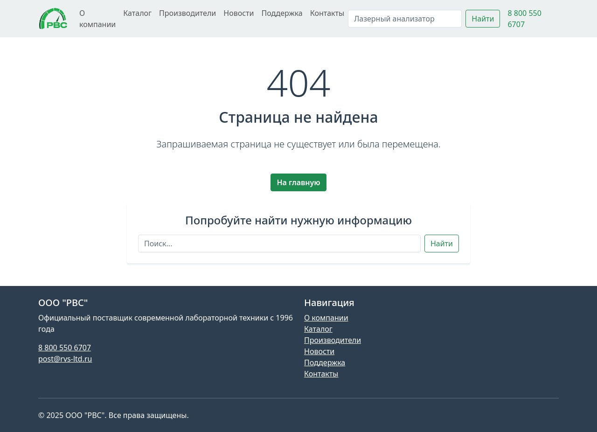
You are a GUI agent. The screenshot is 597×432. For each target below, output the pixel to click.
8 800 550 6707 (64, 347)
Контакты (327, 13)
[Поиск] (405, 19)
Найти (483, 19)
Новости (238, 13)
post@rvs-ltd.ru (65, 359)
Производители (187, 13)
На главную (298, 182)
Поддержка (281, 13)
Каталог (137, 13)
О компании (97, 18)
